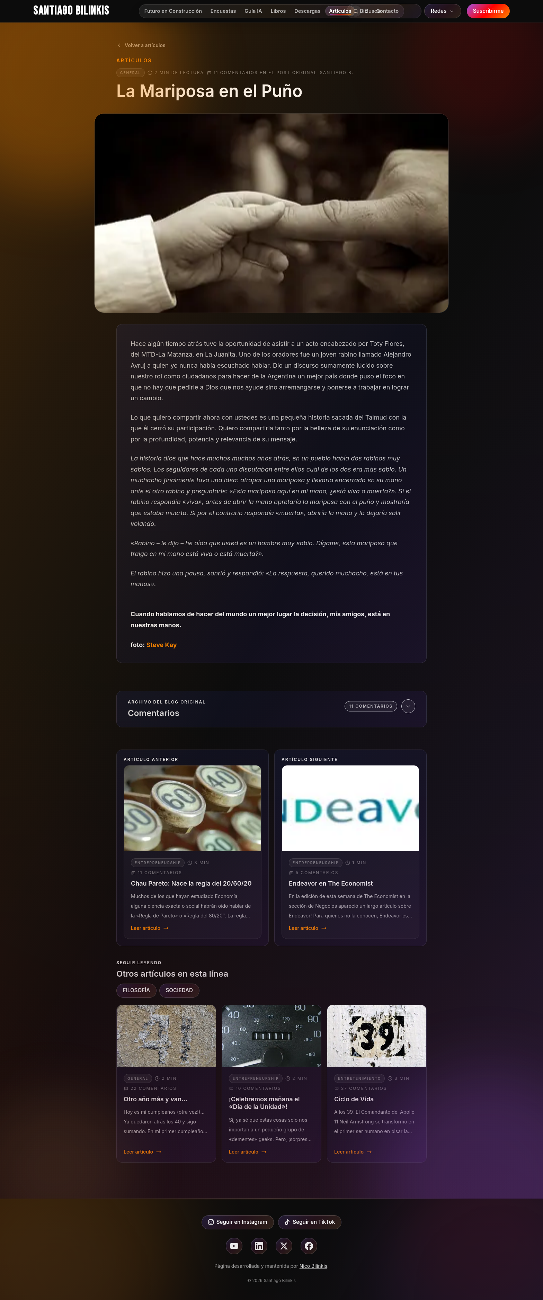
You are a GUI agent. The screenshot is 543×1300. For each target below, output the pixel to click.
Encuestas (223, 11)
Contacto (387, 11)
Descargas (307, 11)
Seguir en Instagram (237, 1222)
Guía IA (253, 11)
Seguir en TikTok (309, 1222)
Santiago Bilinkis (71, 11)
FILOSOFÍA (136, 990)
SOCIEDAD (179, 990)
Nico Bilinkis (313, 1266)
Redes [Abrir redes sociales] (443, 11)
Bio (363, 11)
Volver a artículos (141, 45)
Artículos (340, 11)
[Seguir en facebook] (309, 1246)
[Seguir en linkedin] (259, 1246)
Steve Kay (161, 644)
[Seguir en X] (284, 1246)
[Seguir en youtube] (234, 1246)
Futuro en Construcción (173, 11)
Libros (278, 11)
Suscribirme (488, 11)
